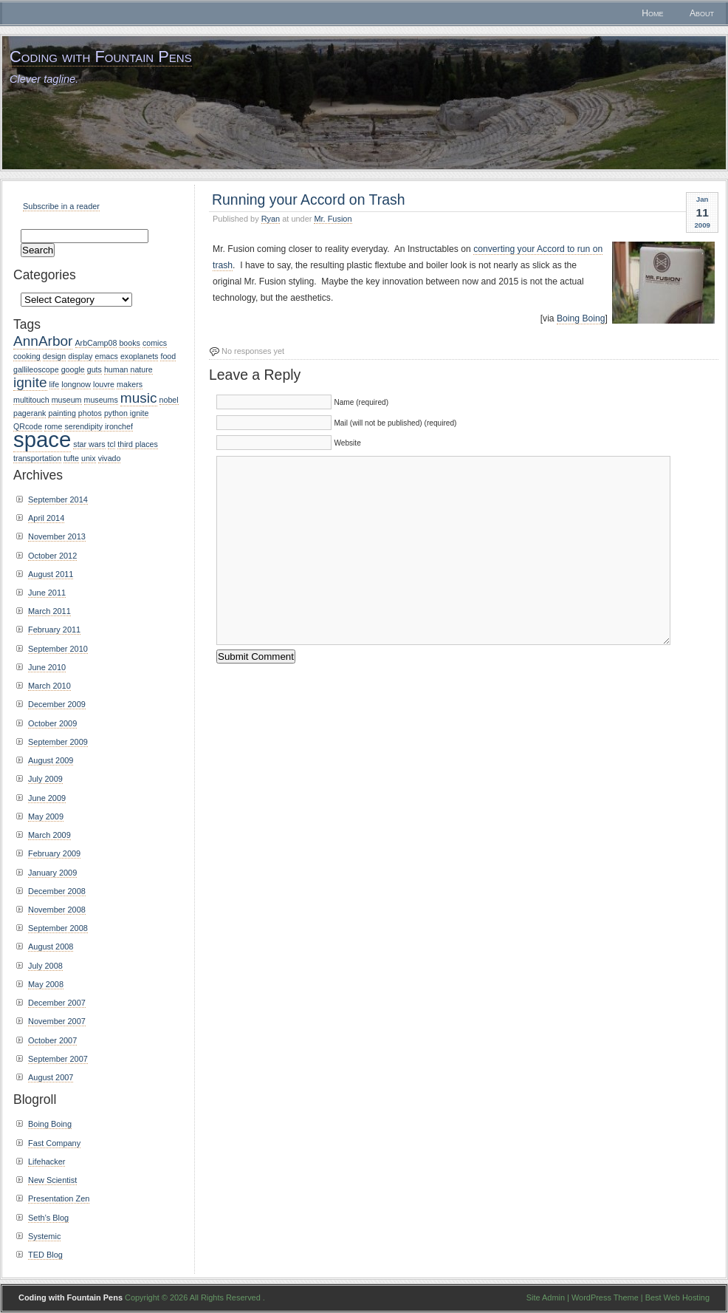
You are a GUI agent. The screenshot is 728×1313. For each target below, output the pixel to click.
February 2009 (54, 853)
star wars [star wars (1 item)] (89, 444)
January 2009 (52, 872)
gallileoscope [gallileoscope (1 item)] (36, 369)
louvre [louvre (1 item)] (103, 384)
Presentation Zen (58, 1198)
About (702, 13)
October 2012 (52, 555)
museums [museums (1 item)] (101, 399)
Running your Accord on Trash (308, 199)
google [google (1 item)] (73, 369)
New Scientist (52, 1180)
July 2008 (45, 965)
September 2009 (58, 741)
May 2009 (45, 816)
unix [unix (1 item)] (88, 458)
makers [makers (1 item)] (129, 384)
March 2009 (49, 835)
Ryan (271, 218)
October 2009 (52, 723)
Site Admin (545, 1297)
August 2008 (50, 946)
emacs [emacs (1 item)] (106, 356)
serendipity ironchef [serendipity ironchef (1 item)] (98, 426)
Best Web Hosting (677, 1297)
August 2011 (50, 574)
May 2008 (45, 984)
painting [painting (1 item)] (61, 413)
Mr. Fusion (332, 218)
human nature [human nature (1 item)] (128, 369)
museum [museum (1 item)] (67, 399)
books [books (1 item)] (129, 342)
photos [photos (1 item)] (90, 413)
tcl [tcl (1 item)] (112, 444)
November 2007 (57, 1021)
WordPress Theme (605, 1297)
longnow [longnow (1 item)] (76, 384)
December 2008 (57, 891)
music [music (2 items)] (138, 398)
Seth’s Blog (48, 1217)
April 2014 (46, 518)
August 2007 (50, 1077)
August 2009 (50, 760)
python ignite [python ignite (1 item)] (126, 413)
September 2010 (58, 648)
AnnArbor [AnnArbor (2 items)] (42, 341)
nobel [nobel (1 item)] (169, 399)
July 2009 (45, 778)
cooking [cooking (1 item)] (27, 356)
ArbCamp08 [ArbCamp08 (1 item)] (96, 342)
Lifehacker (46, 1161)
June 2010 (47, 667)
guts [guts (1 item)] (94, 369)
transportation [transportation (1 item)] (37, 458)
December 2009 (57, 704)
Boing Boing (581, 318)
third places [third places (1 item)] (137, 444)
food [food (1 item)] (168, 356)
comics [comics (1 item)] (154, 342)
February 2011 (54, 629)
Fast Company (54, 1143)
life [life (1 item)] (54, 384)
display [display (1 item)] (80, 356)
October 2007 (52, 1040)
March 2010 (49, 685)
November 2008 (57, 909)
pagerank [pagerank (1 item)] (29, 413)
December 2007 (57, 1002)
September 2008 (58, 928)
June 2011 (47, 592)
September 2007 (58, 1058)
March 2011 (49, 611)
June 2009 (47, 798)
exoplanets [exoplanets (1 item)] (139, 356)
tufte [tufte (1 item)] (71, 458)
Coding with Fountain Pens (101, 56)
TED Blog (45, 1254)
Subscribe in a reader (61, 206)
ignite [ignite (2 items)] (30, 382)
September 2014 (58, 499)
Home (652, 13)
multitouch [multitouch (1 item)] (31, 399)
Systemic (44, 1236)
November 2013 (57, 536)
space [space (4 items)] (42, 439)
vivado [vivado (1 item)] (109, 458)
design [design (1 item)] (54, 356)
